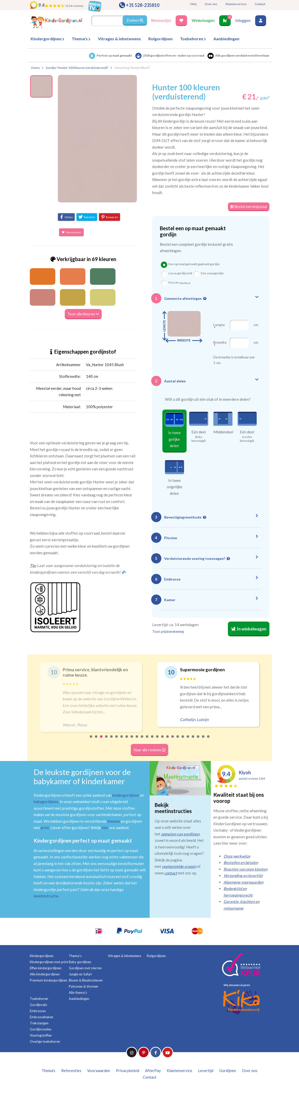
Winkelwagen (203, 20)
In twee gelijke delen (174, 439)
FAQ (193, 4)
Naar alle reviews (149, 750)
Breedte (220, 344)
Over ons (211, 4)
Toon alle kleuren (83, 314)
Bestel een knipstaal (248, 206)
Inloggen (243, 20)
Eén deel (198, 432)
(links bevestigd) (198, 439)
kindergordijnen (125, 795)
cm (256, 325)
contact (170, 873)
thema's (113, 821)
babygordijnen (46, 802)
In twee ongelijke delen (174, 487)
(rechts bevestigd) (247, 439)
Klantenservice (236, 4)
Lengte (219, 327)
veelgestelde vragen (179, 866)
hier (105, 828)
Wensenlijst (161, 20)
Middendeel (223, 432)
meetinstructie (46, 896)
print (45, 828)
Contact (260, 4)
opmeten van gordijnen (180, 834)
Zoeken (134, 20)
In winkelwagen (248, 630)
